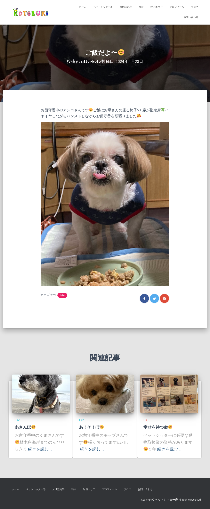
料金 (141, 7)
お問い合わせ (191, 17)
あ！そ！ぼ (91, 427)
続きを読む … (40, 449)
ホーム (82, 7)
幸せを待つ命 (157, 427)
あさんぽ (25, 427)
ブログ (194, 7)
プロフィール (176, 7)
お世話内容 (126, 7)
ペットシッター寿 (103, 7)
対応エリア (156, 7)
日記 (62, 295)
